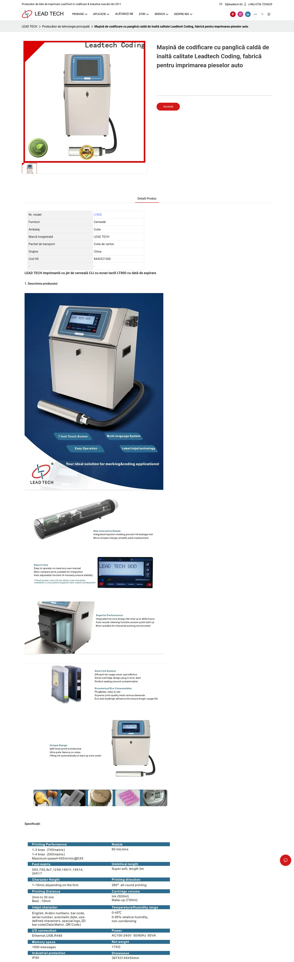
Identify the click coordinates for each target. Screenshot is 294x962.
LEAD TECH (29, 26)
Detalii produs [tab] (147, 198)
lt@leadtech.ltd (230, 4)
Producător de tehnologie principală (66, 26)
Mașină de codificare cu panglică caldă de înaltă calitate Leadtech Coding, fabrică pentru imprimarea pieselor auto (171, 26)
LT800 (98, 214)
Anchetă (168, 106)
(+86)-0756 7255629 (258, 4)
